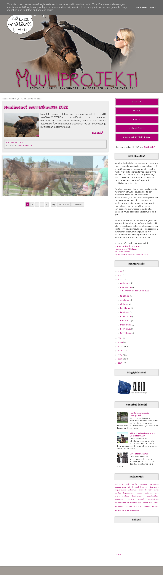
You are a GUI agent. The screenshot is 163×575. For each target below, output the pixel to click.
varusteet (125, 510)
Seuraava (64, 204)
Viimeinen (78, 204)
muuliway (119, 506)
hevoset (135, 487)
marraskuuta (126, 287)
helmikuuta (125, 329)
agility (134, 484)
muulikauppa (120, 503)
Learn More (141, 7)
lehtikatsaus (137, 496)
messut (141, 499)
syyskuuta (125, 300)
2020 (120, 342)
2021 (120, 338)
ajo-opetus (154, 484)
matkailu (130, 499)
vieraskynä (134, 510)
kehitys (118, 493)
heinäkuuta (125, 308)
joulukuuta (125, 283)
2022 (120, 279)
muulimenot (25, 146)
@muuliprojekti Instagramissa (128, 246)
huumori (143, 487)
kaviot (156, 490)
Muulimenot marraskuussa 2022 (36, 107)
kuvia (156, 493)
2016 (120, 359)
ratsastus (137, 506)
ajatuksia (143, 484)
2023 (120, 275)
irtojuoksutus (120, 490)
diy (129, 487)
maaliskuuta (126, 324)
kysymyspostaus (122, 496)
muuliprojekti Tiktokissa (126, 249)
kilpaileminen (128, 493)
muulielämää (153, 499)
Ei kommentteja (15, 143)
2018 (120, 350)
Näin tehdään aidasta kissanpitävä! (139, 414)
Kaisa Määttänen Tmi (136, 137)
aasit (127, 484)
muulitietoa (153, 503)
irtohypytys (153, 487)
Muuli (136, 110)
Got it (153, 7)
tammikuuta (126, 333)
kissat (139, 493)
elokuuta (124, 304)
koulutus (148, 493)
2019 (120, 346)
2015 (120, 363)
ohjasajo (128, 506)
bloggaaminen (120, 487)
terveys (118, 510)
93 (54, 204)
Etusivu (137, 101)
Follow (118, 554)
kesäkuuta (125, 312)
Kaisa (136, 119)
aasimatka (119, 484)
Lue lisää (97, 133)
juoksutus (132, 490)
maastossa (119, 499)
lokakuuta (125, 296)
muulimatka (132, 503)
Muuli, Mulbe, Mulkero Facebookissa (131, 254)
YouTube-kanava (122, 251)
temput (155, 506)
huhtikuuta (125, 320)
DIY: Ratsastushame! (139, 453)
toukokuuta (125, 316)
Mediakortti (137, 128)
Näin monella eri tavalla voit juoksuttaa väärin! (142, 434)
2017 (120, 354)
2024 (120, 271)
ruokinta (147, 506)
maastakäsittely (151, 496)
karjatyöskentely (145, 490)
